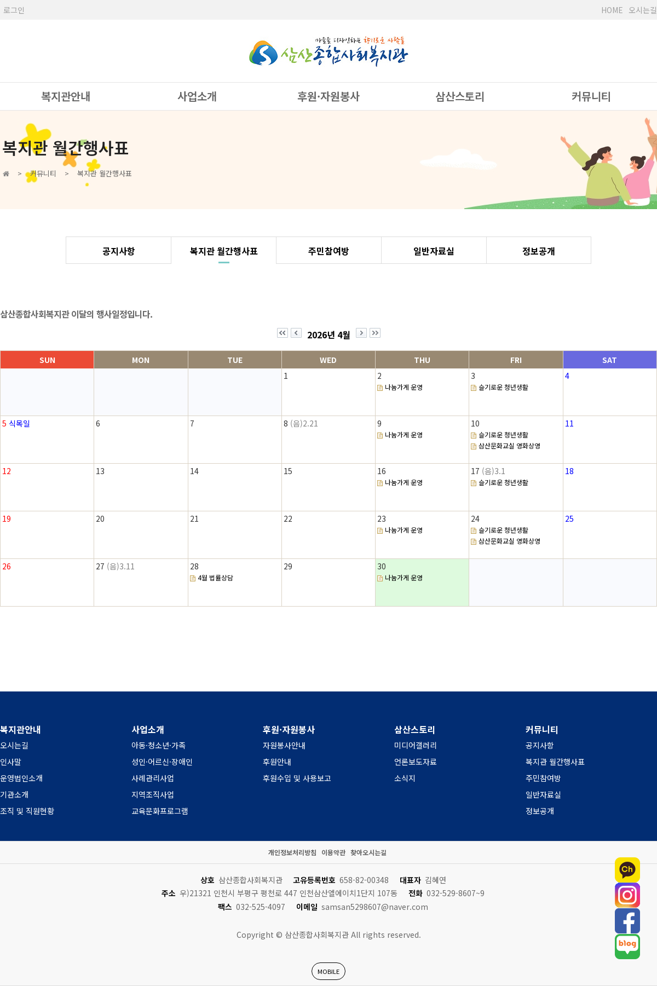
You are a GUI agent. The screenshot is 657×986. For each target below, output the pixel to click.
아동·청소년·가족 (158, 745)
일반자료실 (433, 250)
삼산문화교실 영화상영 (509, 445)
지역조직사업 (152, 794)
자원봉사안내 (284, 745)
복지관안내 (65, 96)
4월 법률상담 (215, 577)
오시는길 (643, 9)
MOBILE (328, 971)
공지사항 (118, 250)
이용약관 (333, 852)
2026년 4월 (328, 334)
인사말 (10, 761)
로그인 (14, 9)
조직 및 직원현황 (27, 810)
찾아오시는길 (368, 852)
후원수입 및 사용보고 (297, 777)
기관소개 (14, 794)
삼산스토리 (460, 96)
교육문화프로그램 (159, 810)
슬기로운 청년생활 (503, 386)
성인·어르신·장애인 (162, 761)
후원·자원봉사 (328, 96)
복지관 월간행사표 (224, 250)
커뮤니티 (591, 96)
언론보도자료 (415, 761)
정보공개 (538, 250)
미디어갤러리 (415, 745)
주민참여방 (328, 250)
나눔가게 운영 (404, 386)
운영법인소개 (21, 777)
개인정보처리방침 (292, 852)
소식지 (405, 777)
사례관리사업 (152, 777)
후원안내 (277, 761)
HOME (612, 9)
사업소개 (197, 96)
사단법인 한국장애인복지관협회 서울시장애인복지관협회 (328, 51)
